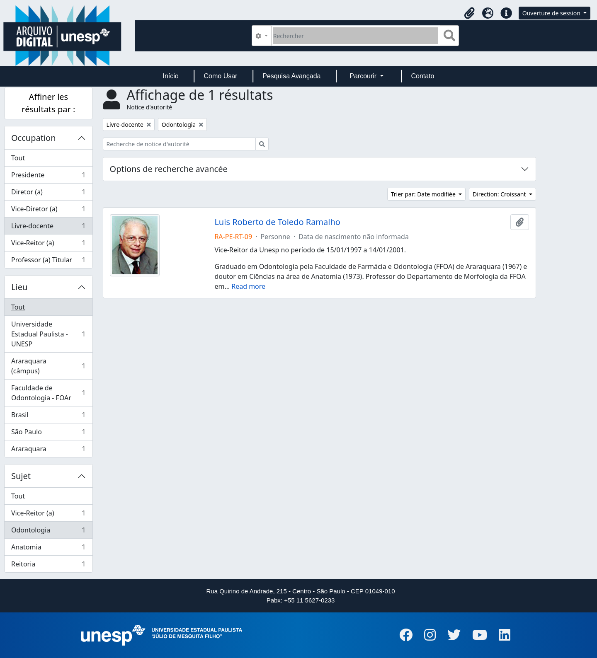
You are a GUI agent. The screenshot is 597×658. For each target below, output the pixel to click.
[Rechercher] (356, 35)
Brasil (48, 416)
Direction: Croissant (500, 194)
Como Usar (221, 76)
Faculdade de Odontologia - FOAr (48, 392)
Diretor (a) (48, 194)
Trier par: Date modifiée (424, 194)
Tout (18, 157)
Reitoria (48, 565)
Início (170, 76)
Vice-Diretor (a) (48, 211)
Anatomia (48, 549)
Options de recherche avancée (169, 168)
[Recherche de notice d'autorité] (179, 144)
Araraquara (48, 450)
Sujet (21, 475)
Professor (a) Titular (48, 261)
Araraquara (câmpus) (48, 365)
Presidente (48, 177)
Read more (248, 286)
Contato (422, 76)
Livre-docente (48, 228)
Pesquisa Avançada (291, 76)
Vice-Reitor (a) (48, 245)
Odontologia (48, 532)
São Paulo (48, 433)
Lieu (19, 287)
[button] (470, 13)
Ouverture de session (552, 13)
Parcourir (363, 76)
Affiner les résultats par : (48, 103)
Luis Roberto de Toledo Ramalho (277, 222)
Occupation (33, 137)
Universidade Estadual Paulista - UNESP (48, 333)
